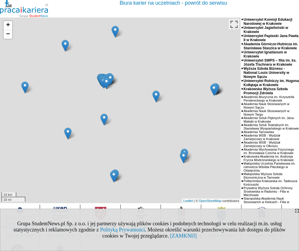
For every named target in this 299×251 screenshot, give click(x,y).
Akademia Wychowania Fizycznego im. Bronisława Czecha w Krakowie (269, 151)
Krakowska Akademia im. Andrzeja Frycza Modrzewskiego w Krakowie (269, 158)
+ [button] (8, 25)
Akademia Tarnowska (259, 132)
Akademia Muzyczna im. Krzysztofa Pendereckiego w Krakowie (269, 98)
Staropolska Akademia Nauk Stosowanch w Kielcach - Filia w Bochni (266, 202)
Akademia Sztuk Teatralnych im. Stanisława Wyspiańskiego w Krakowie (271, 126)
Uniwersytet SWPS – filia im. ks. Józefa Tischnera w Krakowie (270, 62)
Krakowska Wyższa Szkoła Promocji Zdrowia (266, 91)
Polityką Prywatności (122, 230)
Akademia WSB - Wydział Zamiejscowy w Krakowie (262, 137)
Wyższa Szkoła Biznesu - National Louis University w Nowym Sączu (266, 73)
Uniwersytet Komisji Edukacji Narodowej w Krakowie (268, 22)
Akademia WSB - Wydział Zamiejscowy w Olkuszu (262, 144)
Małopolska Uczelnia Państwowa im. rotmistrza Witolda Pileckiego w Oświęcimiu (269, 167)
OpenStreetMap (210, 201)
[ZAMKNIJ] (183, 236)
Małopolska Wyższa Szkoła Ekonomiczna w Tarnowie (263, 175)
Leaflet (188, 201)
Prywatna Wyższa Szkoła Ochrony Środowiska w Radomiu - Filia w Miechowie (268, 191)
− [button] (8, 34)
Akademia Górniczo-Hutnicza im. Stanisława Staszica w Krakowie (271, 46)
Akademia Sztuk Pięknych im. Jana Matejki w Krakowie (269, 119)
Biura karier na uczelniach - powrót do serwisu (173, 3)
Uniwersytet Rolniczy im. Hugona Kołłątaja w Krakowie (271, 83)
